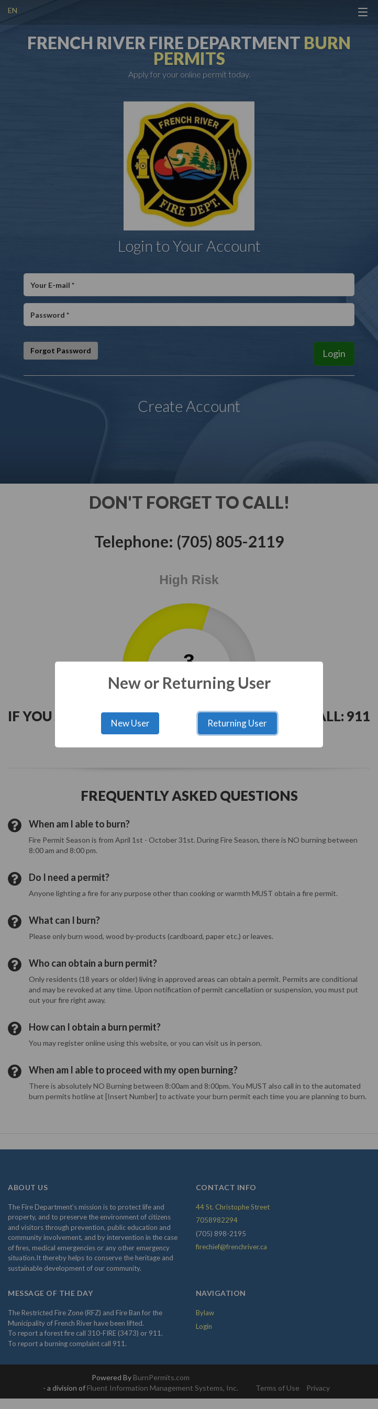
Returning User (237, 723)
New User (130, 723)
